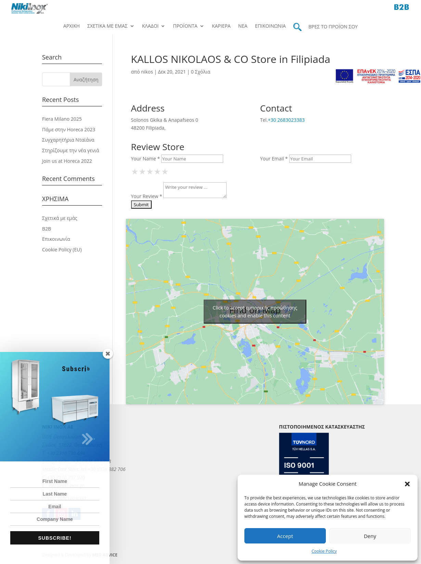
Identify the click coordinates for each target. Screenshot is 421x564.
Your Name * (145, 158)
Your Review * (146, 196)
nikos (147, 71)
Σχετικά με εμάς (107, 26)
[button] (407, 484)
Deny (370, 536)
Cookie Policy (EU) (62, 249)
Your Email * (274, 158)
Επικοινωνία (270, 26)
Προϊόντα (185, 26)
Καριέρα (221, 26)
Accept (285, 536)
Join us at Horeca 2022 (67, 161)
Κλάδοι (150, 26)
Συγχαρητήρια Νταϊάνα (68, 139)
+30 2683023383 (286, 120)
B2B (46, 228)
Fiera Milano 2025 (62, 119)
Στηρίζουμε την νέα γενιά (70, 150)
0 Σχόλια (200, 71)
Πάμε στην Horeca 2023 (68, 129)
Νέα (242, 26)
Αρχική (71, 26)
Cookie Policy (323, 551)
